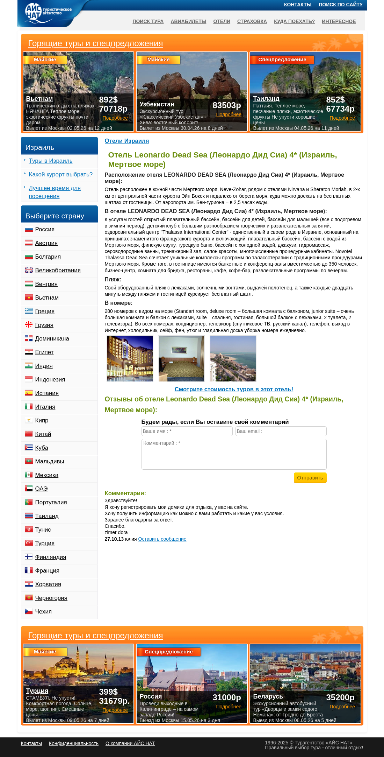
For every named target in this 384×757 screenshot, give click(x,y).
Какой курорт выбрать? (61, 174)
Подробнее (115, 710)
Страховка (252, 21)
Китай (43, 434)
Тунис (43, 529)
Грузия (44, 325)
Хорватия (48, 584)
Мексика (47, 475)
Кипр (42, 420)
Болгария (48, 256)
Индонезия (50, 379)
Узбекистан (156, 104)
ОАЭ (41, 488)
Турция (45, 543)
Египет (44, 352)
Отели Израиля (127, 141)
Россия (45, 229)
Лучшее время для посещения (55, 192)
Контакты (297, 4)
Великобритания (58, 270)
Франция (47, 570)
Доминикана (52, 338)
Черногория (51, 598)
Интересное (339, 21)
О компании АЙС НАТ (130, 743)
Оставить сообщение (162, 539)
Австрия (46, 243)
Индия (44, 366)
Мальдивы (49, 461)
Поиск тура (148, 21)
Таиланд (47, 516)
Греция (45, 311)
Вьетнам (47, 297)
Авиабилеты (188, 21)
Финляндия (50, 557)
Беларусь (268, 696)
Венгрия (46, 284)
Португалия (51, 502)
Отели (221, 21)
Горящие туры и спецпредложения (95, 635)
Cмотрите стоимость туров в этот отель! (234, 389)
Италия (45, 407)
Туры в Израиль (51, 160)
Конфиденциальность (74, 743)
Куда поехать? (294, 21)
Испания (47, 393)
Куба (41, 447)
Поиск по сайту (341, 4)
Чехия (43, 611)
